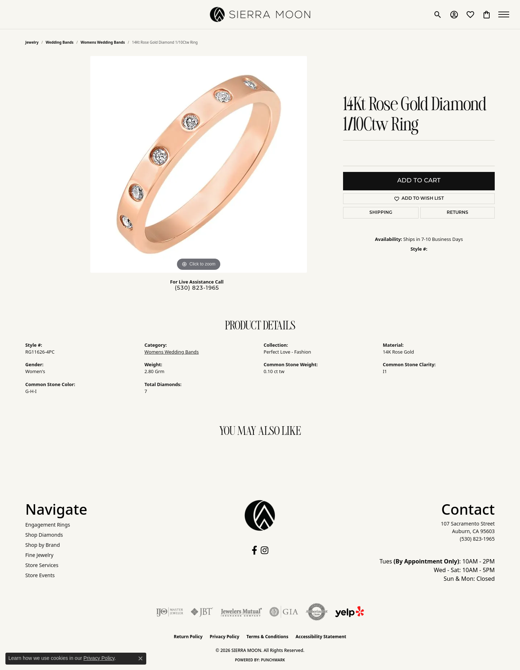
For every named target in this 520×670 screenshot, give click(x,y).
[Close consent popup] (140, 658)
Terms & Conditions (268, 637)
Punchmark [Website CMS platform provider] (273, 659)
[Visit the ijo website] (169, 612)
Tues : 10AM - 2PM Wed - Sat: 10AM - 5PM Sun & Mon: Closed (437, 570)
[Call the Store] (477, 538)
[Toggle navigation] (505, 14)
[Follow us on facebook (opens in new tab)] (254, 550)
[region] (198, 164)
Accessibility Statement (320, 637)
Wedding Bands (60, 42)
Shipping (380, 213)
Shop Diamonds (44, 534)
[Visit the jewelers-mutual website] (241, 612)
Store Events (40, 575)
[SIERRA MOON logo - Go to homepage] (260, 14)
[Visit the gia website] (283, 612)
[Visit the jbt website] (201, 612)
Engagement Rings (47, 524)
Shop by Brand (42, 544)
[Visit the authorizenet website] (317, 612)
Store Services (41, 565)
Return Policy (188, 637)
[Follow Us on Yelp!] (349, 612)
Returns (457, 213)
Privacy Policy (224, 637)
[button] (437, 14)
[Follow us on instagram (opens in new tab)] (264, 550)
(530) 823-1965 (197, 288)
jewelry (32, 42)
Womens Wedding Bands (103, 42)
